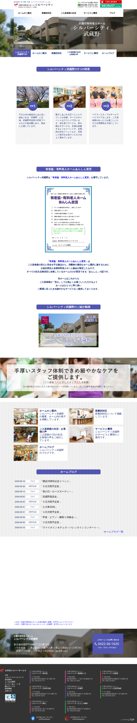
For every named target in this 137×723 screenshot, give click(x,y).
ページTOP (128, 719)
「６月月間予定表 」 (51, 486)
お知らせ (8, 691)
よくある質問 (10, 682)
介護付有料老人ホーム (48, 676)
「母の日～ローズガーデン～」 (57, 491)
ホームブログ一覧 (113, 531)
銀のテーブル (10, 686)
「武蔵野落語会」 (49, 496)
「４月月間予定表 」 (51, 512)
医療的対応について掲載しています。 (108, 413)
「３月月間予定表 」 (51, 522)
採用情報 (8, 689)
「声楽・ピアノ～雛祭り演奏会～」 (59, 517)
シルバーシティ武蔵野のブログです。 (52, 450)
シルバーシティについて (14, 677)
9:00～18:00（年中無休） (109, 644)
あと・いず (12, 684)
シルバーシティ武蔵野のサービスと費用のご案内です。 (108, 433)
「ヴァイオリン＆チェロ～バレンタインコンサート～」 (70, 527)
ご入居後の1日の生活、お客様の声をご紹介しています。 (52, 435)
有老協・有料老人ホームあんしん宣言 (70, 177)
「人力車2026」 (48, 507)
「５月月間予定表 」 (51, 501)
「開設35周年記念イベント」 (56, 481)
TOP (6, 675)
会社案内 (8, 680)
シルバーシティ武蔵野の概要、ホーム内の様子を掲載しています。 (52, 415)
